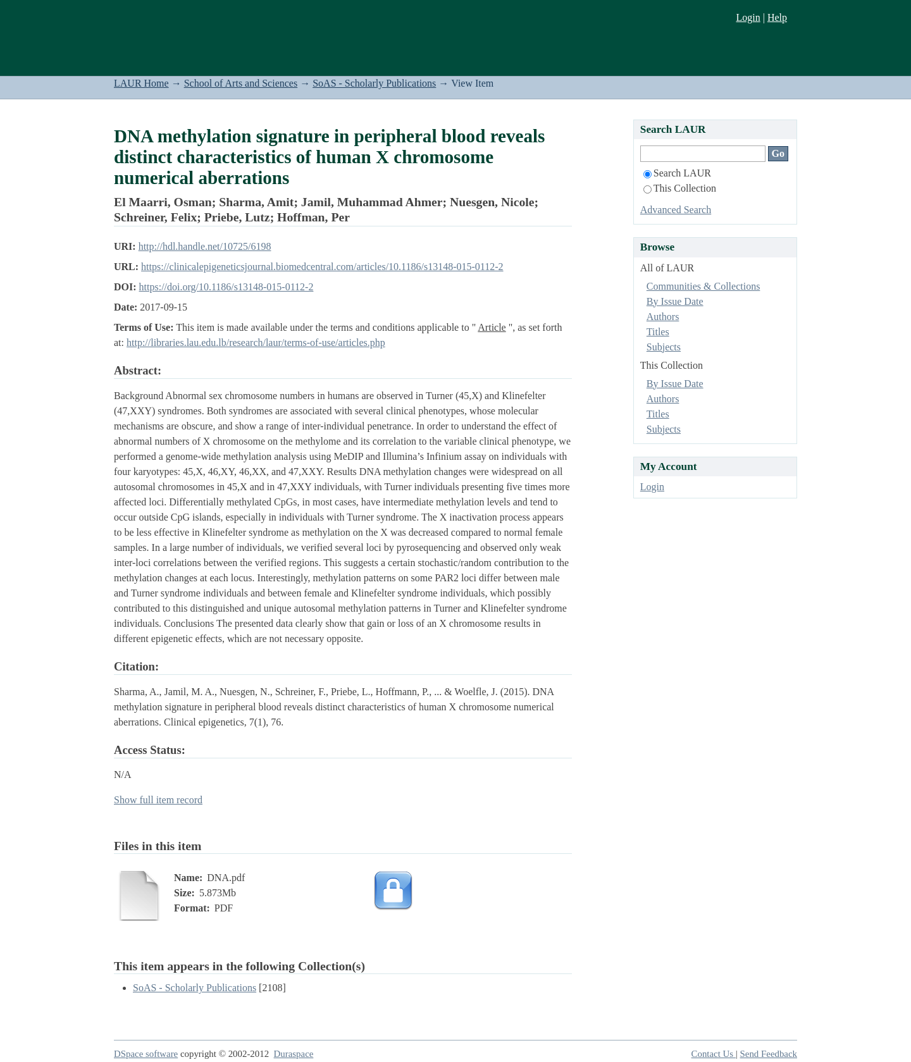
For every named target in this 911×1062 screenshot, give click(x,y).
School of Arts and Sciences (241, 83)
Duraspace (294, 1054)
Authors (663, 316)
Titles (658, 331)
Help (777, 17)
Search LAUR (677, 173)
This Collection (679, 188)
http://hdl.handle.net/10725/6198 (205, 246)
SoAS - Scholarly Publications (374, 83)
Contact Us (713, 1054)
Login (748, 17)
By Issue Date (675, 301)
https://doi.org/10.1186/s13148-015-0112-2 (226, 286)
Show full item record (158, 799)
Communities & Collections (703, 286)
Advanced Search (675, 209)
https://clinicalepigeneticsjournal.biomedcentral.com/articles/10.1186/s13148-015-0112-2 (322, 266)
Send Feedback (768, 1054)
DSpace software (146, 1054)
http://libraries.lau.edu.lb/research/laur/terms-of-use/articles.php (256, 342)
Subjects (664, 347)
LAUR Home (141, 83)
